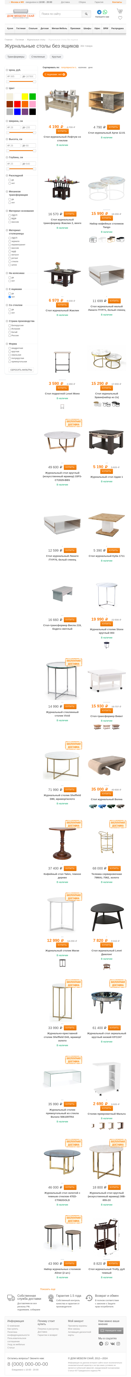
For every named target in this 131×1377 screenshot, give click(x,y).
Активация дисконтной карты (79, 1333)
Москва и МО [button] (17, 2)
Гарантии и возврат (48, 1335)
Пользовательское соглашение (16, 1340)
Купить (62, 131)
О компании (13, 1325)
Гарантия (99, 2)
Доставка (65, 2)
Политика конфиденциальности (18, 1333)
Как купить (12, 1329)
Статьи (11, 1347)
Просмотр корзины (77, 1325)
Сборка (82, 2)
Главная (8, 40)
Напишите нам (110, 1331)
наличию (82, 67)
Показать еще (47, 1289)
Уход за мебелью (16, 1344)
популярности (69, 67)
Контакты (117, 2)
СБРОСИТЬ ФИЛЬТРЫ (21, 370)
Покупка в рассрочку (48, 1329)
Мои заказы (74, 1329)
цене (90, 67)
